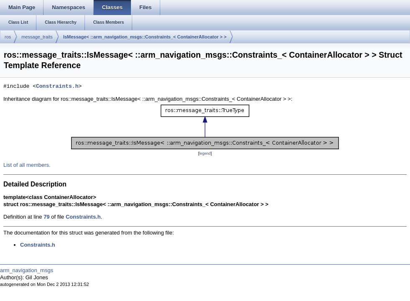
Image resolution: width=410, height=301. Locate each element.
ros (8, 36)
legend (204, 153)
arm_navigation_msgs (26, 270)
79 (46, 217)
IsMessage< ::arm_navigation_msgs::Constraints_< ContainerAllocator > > (145, 36)
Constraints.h (57, 86)
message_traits (37, 36)
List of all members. (27, 165)
